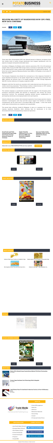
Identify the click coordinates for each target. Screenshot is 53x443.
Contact (33, 415)
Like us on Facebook (35, 431)
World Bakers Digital (18, 430)
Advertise (34, 409)
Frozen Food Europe (17, 432)
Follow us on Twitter (35, 427)
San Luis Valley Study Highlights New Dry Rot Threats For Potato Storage (43, 134)
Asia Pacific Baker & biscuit (19, 426)
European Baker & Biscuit (19, 428)
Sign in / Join (46, 11)
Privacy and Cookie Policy (38, 418)
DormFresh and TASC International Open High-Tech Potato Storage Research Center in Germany (9, 134)
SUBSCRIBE (38, 146)
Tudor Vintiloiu (6, 23)
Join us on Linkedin (35, 436)
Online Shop (35, 413)
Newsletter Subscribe (37, 411)
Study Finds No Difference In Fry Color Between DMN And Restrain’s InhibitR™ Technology (25, 134)
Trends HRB (16, 438)
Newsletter (6, 142)
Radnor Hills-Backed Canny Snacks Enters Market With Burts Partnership (28, 371)
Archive (14, 169)
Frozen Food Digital (17, 434)
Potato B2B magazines (37, 405)
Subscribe (39, 169)
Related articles (8, 120)
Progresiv (15, 436)
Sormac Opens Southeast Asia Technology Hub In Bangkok (24, 380)
